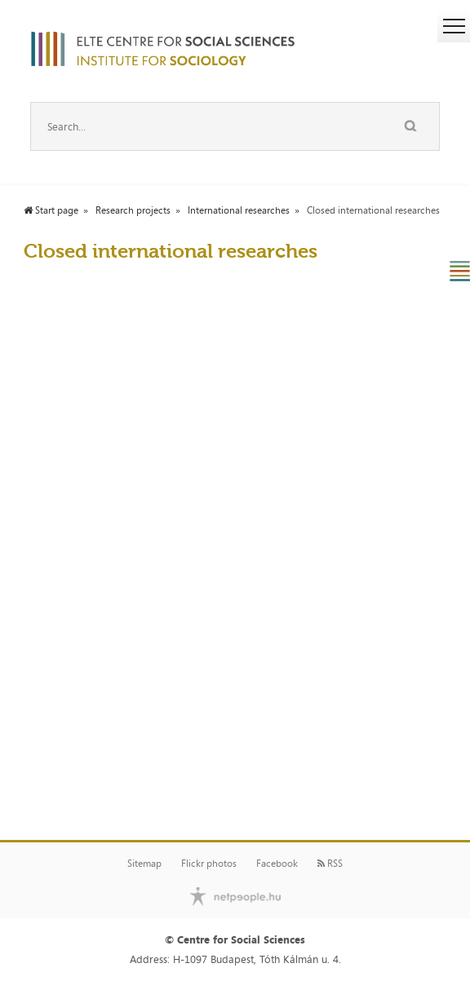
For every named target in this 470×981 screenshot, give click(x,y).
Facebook (277, 863)
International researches (239, 210)
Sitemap (144, 863)
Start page (51, 210)
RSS (330, 863)
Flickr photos (209, 863)
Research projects (133, 210)
